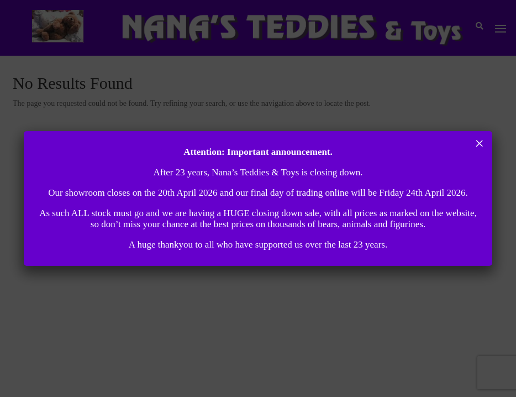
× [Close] (479, 143)
